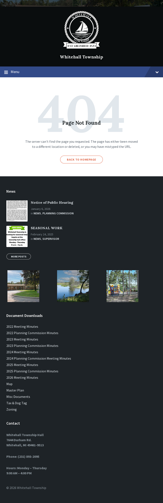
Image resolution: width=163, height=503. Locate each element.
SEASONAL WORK (46, 228)
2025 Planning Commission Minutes (32, 371)
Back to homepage (81, 159)
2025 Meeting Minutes (22, 365)
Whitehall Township (81, 56)
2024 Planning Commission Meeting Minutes (38, 358)
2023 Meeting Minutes (22, 339)
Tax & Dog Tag (16, 403)
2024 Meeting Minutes (22, 352)
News (37, 213)
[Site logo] (81, 50)
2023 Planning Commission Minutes (32, 345)
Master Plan (15, 390)
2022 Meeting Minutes (22, 326)
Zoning (11, 409)
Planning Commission (58, 213)
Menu (81, 72)
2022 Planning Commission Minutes (32, 333)
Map (9, 384)
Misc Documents (18, 396)
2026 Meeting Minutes (22, 377)
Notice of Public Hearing (52, 202)
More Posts (18, 256)
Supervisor (50, 239)
